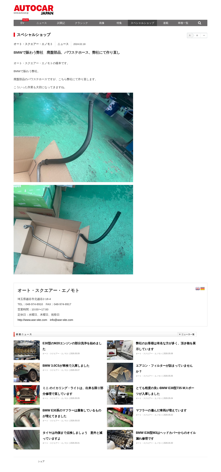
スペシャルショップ (142, 22)
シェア (41, 461)
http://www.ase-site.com (32, 319)
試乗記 (61, 22)
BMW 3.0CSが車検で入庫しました (66, 365)
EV (22, 22)
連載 (165, 22)
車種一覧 (183, 22)
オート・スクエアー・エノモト (33, 43)
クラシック (81, 22)
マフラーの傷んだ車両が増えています (161, 410)
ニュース (41, 22)
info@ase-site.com (61, 319)
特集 (119, 22)
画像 (101, 22)
